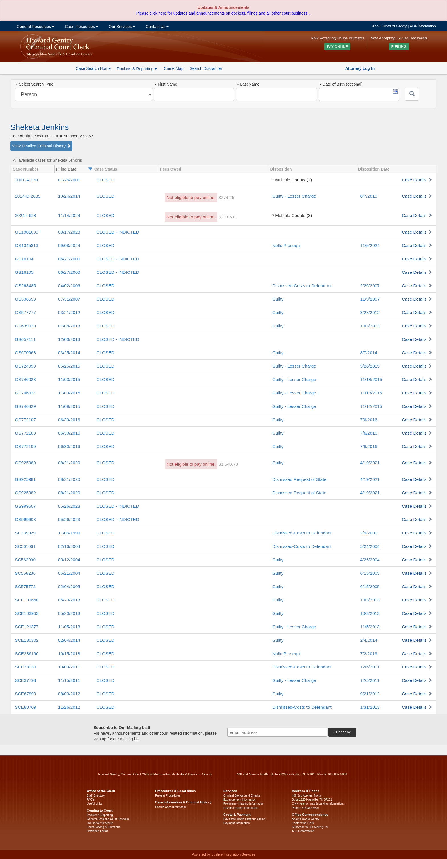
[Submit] (412, 94)
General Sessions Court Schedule (108, 818)
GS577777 (25, 312)
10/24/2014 (69, 196)
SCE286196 (26, 653)
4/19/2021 (369, 462)
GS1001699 (26, 232)
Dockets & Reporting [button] (137, 68)
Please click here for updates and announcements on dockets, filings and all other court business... (223, 13)
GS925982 (25, 492)
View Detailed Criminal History (41, 146)
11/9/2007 (369, 299)
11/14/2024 (69, 215)
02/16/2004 (69, 546)
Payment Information (237, 823)
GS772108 (25, 433)
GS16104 (24, 258)
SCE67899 (25, 693)
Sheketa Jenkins (39, 127)
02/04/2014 (69, 640)
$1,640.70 (228, 464)
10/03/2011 (69, 666)
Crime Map (173, 68)
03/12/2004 (69, 559)
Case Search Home (93, 68)
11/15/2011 (69, 680)
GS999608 (25, 519)
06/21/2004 (69, 573)
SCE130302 (26, 640)
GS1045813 (26, 245)
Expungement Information (240, 799)
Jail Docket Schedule (100, 823)
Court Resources (81, 26)
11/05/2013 (69, 626)
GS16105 (24, 272)
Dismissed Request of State (299, 479)
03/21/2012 (69, 312)
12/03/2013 (69, 339)
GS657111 (25, 339)
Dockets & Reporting (100, 815)
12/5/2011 (369, 666)
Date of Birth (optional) (341, 84)
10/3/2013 (369, 325)
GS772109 (25, 446)
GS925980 (25, 462)
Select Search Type (34, 84)
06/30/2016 (69, 419)
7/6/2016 (368, 419)
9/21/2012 (369, 693)
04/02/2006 (69, 285)
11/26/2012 (69, 707)
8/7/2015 (368, 196)
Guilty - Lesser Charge (294, 196)
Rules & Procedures (167, 795)
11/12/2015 (371, 406)
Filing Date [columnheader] (66, 169)
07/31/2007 (69, 299)
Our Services (121, 26)
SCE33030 (25, 666)
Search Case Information (171, 807)
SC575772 (25, 586)
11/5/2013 (369, 626)
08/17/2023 (69, 232)
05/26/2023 (69, 506)
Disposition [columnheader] (281, 169)
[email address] (277, 732)
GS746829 (25, 406)
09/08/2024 (69, 245)
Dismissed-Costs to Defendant (302, 285)
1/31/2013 (369, 707)
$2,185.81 (228, 216)
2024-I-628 (25, 215)
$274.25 (227, 197)
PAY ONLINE (337, 47)
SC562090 (25, 559)
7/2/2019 (368, 653)
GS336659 (25, 299)
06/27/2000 (69, 258)
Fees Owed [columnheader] (170, 169)
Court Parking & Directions (103, 827)
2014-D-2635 (27, 196)
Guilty (277, 299)
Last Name (248, 84)
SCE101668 (26, 599)
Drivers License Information (241, 807)
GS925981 (25, 479)
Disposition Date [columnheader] (373, 169)
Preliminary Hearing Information (244, 803)
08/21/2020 (69, 462)
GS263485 (25, 285)
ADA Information (423, 26)
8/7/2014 (368, 352)
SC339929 (25, 532)
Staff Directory (96, 795)
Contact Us (157, 26)
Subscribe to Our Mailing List (310, 827)
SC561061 (25, 546)
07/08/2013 (69, 325)
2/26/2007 (369, 285)
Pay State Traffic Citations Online (244, 818)
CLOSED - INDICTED (117, 232)
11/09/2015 (69, 406)
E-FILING (399, 47)
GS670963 (25, 352)
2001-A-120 (26, 179)
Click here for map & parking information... (318, 803)
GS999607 (25, 506)
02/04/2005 (69, 586)
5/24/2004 (369, 546)
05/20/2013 (69, 599)
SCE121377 (26, 626)
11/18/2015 (371, 379)
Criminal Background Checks (242, 795)
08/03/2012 (69, 693)
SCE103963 (26, 613)
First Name (166, 84)
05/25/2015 (69, 366)
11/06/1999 (69, 532)
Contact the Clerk (303, 823)
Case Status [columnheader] (105, 169)
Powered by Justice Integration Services (223, 854)
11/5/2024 (369, 245)
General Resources (34, 26)
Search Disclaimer (206, 68)
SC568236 (25, 573)
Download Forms (97, 831)
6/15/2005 (369, 573)
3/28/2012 (369, 312)
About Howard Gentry (389, 26)
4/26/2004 (369, 559)
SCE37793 (25, 680)
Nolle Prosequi (286, 245)
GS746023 (25, 379)
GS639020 (25, 325)
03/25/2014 (69, 352)
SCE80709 (25, 707)
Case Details (414, 179)
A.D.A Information (303, 831)
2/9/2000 (368, 532)
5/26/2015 (369, 366)
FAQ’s (90, 799)
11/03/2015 (69, 379)
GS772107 (25, 419)
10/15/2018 (69, 653)
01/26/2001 (69, 179)
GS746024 (25, 392)
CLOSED (105, 179)
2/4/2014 (368, 640)
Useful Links (94, 803)
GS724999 (25, 366)
